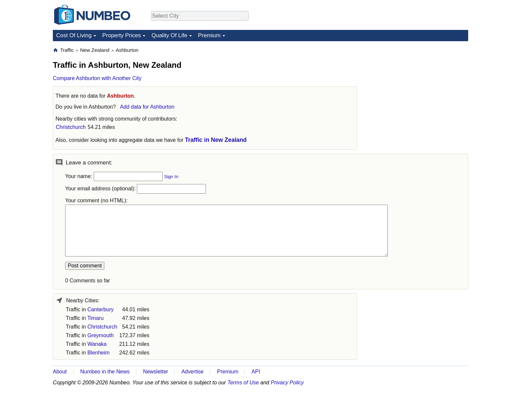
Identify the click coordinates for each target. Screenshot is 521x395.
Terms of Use (243, 382)
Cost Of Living (74, 35)
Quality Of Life (169, 35)
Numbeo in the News (105, 371)
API (256, 371)
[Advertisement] (418, 88)
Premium (209, 35)
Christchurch (71, 127)
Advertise (192, 371)
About (60, 371)
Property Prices (121, 35)
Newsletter (155, 371)
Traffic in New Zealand (216, 140)
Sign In (171, 176)
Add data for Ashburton (147, 107)
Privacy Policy (287, 382)
